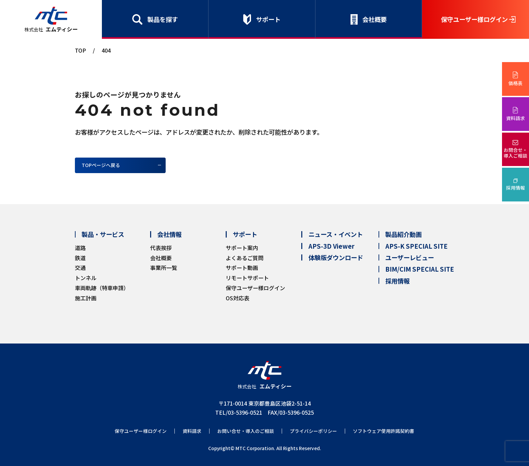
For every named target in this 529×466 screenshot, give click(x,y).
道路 (80, 248)
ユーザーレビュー (409, 257)
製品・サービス (103, 234)
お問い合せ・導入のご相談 (245, 431)
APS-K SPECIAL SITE (416, 246)
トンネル (85, 278)
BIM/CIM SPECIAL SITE (419, 269)
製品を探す (162, 19)
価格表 (515, 83)
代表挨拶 (161, 248)
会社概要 (374, 19)
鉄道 (80, 258)
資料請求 (515, 118)
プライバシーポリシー (313, 431)
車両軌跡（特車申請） (102, 288)
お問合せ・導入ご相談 (515, 152)
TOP (80, 50)
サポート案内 (242, 248)
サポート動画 (242, 268)
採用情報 (515, 187)
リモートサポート (247, 278)
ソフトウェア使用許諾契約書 (383, 431)
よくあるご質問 (244, 258)
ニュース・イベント (335, 234)
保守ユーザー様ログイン (474, 19)
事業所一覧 (163, 268)
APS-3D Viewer (331, 246)
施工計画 (85, 298)
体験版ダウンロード (335, 257)
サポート (268, 19)
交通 (80, 268)
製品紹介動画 (403, 234)
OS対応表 (237, 298)
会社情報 (169, 234)
